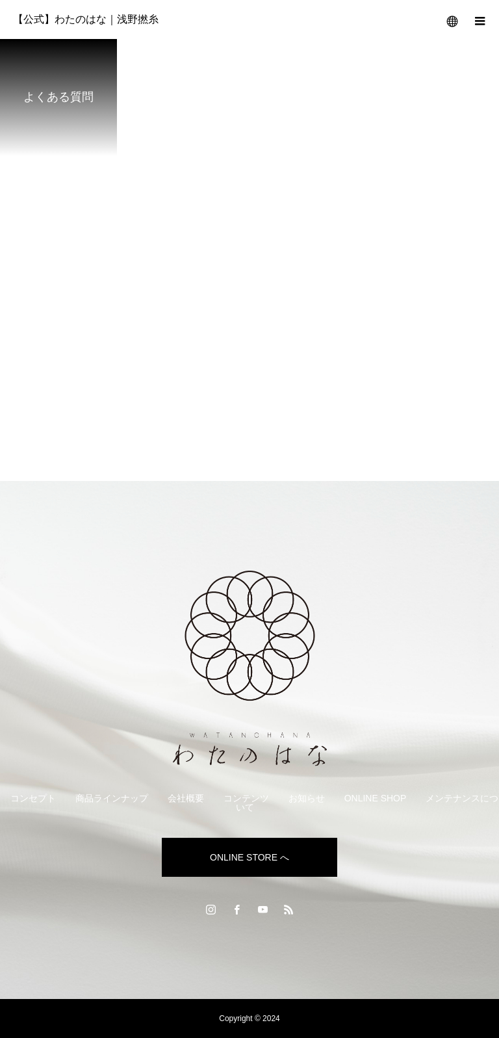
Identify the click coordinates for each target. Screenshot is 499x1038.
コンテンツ (246, 798)
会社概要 (186, 798)
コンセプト (33, 798)
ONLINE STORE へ (249, 857)
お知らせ (306, 798)
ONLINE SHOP (375, 798)
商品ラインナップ (111, 798)
